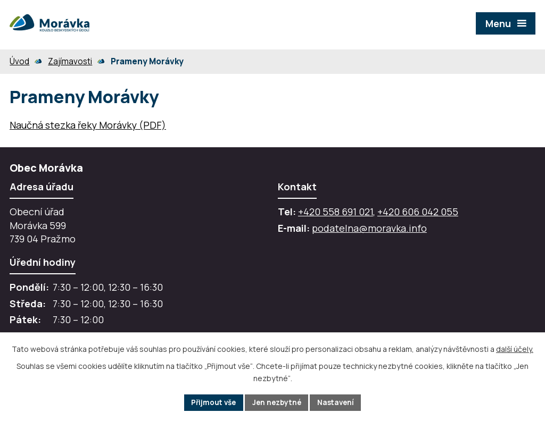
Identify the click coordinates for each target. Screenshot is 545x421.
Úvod (19, 61)
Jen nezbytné (277, 402)
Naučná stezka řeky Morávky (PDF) (88, 125)
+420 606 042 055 (417, 211)
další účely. (514, 348)
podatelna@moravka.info (369, 228)
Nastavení (338, 402)
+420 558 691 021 (335, 211)
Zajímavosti (70, 61)
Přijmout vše (211, 402)
